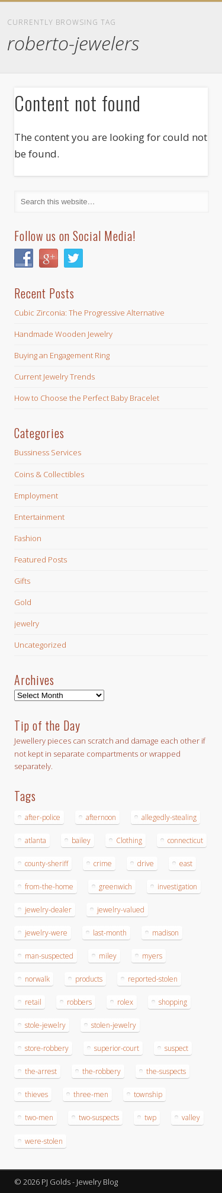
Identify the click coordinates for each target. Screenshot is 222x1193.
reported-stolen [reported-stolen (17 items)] (153, 979)
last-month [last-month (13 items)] (110, 933)
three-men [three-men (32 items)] (90, 1094)
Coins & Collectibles (49, 474)
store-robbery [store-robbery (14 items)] (47, 1048)
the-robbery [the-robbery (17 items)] (101, 1071)
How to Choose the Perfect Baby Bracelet (86, 398)
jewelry (26, 623)
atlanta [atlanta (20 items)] (35, 840)
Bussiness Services (47, 452)
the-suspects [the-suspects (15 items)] (166, 1071)
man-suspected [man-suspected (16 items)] (49, 956)
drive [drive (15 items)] (145, 863)
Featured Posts (40, 559)
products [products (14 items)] (88, 979)
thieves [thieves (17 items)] (36, 1094)
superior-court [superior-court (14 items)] (116, 1048)
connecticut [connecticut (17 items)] (185, 840)
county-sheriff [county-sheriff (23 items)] (46, 863)
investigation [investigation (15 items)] (177, 887)
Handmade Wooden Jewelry (63, 334)
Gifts (22, 580)
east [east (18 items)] (185, 863)
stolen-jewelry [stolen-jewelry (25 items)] (113, 1025)
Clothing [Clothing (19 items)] (129, 840)
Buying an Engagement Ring (62, 355)
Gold (22, 602)
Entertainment (39, 517)
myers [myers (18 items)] (152, 956)
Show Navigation (179, 106)
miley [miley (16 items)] (108, 956)
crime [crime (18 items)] (103, 863)
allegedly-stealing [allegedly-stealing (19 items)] (169, 817)
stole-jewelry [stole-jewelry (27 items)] (45, 1025)
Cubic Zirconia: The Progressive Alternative (89, 312)
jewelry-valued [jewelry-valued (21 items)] (120, 910)
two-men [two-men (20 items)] (39, 1117)
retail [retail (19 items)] (33, 1002)
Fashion (27, 538)
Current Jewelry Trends (54, 376)
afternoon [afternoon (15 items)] (101, 817)
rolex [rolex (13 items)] (125, 1002)
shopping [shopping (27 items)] (173, 1002)
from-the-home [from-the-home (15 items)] (49, 887)
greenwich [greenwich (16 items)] (115, 887)
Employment (36, 495)
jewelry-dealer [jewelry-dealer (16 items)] (48, 910)
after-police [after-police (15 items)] (42, 817)
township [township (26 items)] (148, 1094)
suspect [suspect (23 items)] (176, 1048)
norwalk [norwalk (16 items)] (37, 979)
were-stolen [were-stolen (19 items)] (44, 1141)
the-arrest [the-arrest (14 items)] (41, 1071)
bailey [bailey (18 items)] (81, 840)
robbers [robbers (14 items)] (79, 1002)
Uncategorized (40, 644)
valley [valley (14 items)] (191, 1117)
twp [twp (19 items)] (150, 1117)
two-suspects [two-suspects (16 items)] (99, 1117)
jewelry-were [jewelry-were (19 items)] (46, 933)
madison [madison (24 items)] (165, 933)
